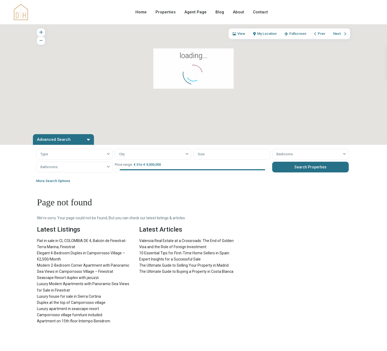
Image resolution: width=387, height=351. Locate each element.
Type (44, 154)
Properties (165, 12)
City (122, 154)
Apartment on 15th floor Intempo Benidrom (73, 321)
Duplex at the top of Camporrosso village (71, 302)
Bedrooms (284, 154)
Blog (219, 12)
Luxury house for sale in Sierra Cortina (69, 296)
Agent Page (195, 12)
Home (141, 12)
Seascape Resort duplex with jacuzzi (68, 277)
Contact (260, 12)
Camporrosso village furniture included (69, 315)
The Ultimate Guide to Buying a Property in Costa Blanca (186, 271)
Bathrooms (49, 167)
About (238, 12)
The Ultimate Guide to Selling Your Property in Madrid (184, 265)
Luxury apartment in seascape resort (68, 309)
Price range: (124, 165)
